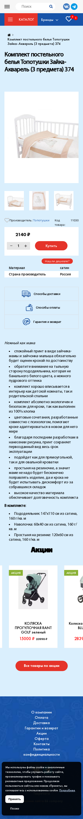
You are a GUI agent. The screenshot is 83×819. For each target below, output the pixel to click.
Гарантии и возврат (41, 727)
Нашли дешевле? (57, 261)
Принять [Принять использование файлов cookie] (14, 799)
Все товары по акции (41, 665)
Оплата (41, 717)
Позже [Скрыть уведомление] (14, 808)
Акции (41, 733)
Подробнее (67, 790)
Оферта (42, 738)
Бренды (47, 19)
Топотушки (41, 220)
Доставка (41, 722)
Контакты (42, 743)
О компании (41, 712)
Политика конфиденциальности (41, 751)
